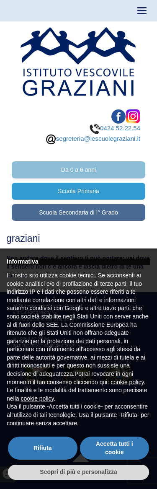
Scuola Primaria (78, 191)
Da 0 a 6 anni (78, 169)
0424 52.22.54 (115, 128)
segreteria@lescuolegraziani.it (93, 138)
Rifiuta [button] (42, 448)
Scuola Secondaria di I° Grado (78, 212)
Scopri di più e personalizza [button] (78, 471)
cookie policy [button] (127, 382)
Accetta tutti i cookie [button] (114, 447)
